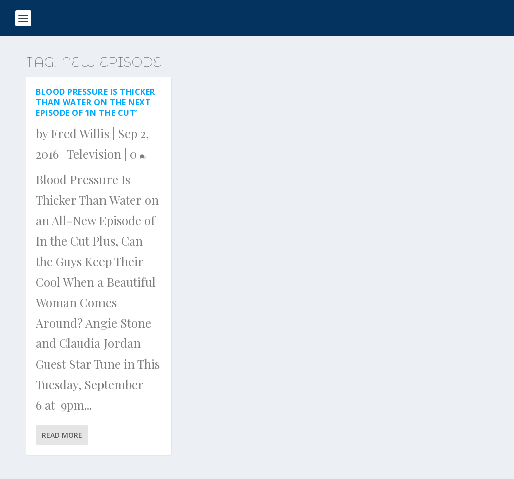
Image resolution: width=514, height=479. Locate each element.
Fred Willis (80, 133)
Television (94, 154)
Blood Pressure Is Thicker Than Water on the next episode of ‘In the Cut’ (95, 102)
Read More (62, 435)
